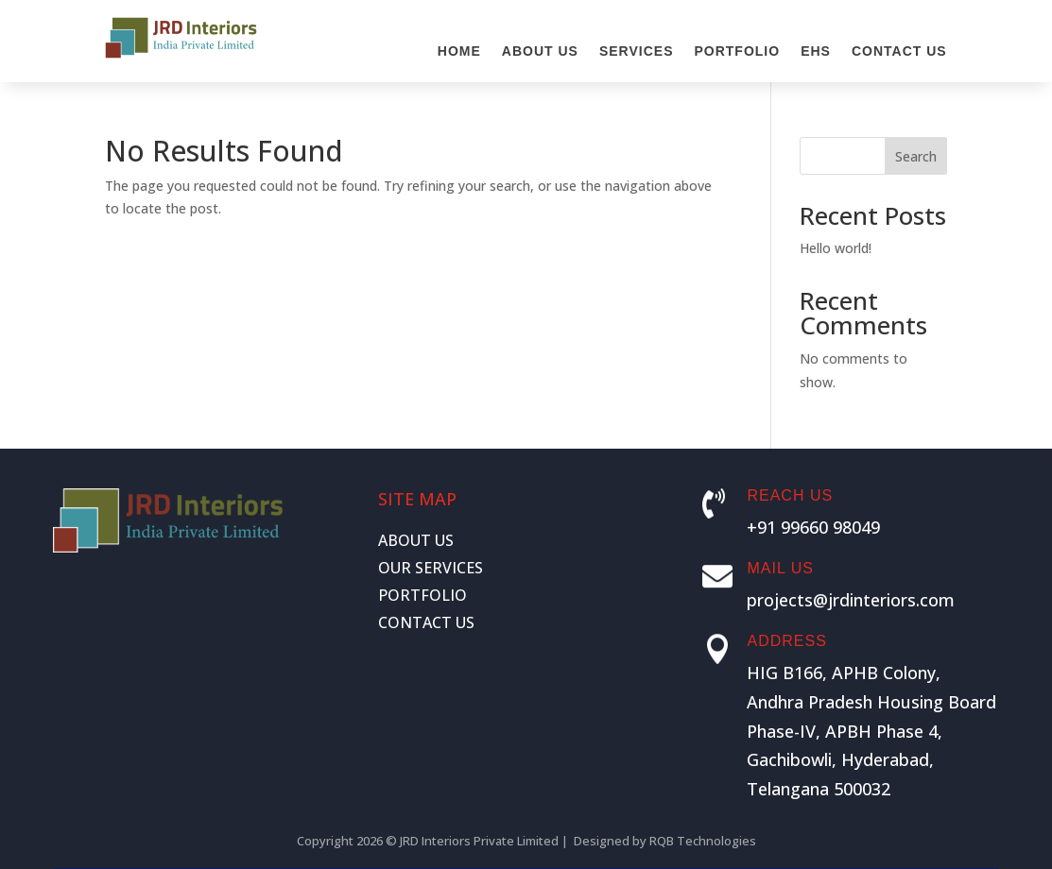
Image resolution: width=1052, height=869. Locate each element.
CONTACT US (426, 622)
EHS (816, 51)
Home (459, 51)
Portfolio (737, 51)
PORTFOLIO (422, 595)
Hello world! (835, 248)
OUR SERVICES (430, 567)
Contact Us (899, 51)
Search (916, 156)
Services (636, 51)
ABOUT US (416, 540)
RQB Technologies (702, 840)
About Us (540, 51)
